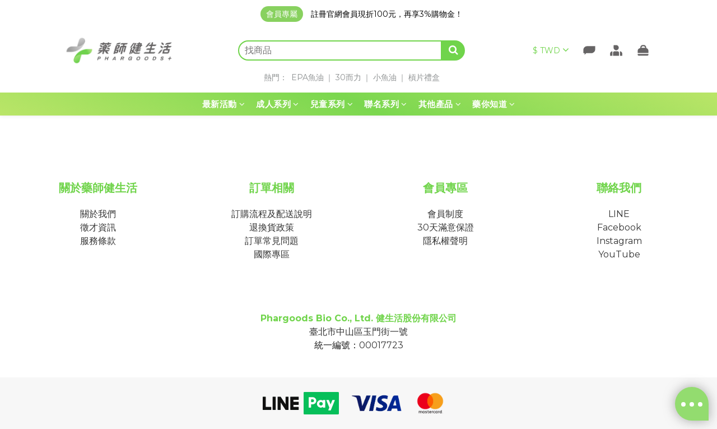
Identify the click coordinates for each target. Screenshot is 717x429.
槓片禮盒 (424, 77)
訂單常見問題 (272, 241)
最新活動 (223, 104)
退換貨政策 (271, 227)
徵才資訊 (98, 227)
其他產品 (440, 104)
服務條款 (98, 241)
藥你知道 (493, 104)
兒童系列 (331, 104)
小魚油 (385, 77)
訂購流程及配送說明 (271, 214)
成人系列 (277, 104)
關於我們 (98, 214)
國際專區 (272, 254)
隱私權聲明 (445, 241)
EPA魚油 (307, 77)
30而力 (348, 77)
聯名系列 (385, 104)
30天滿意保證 (445, 227)
